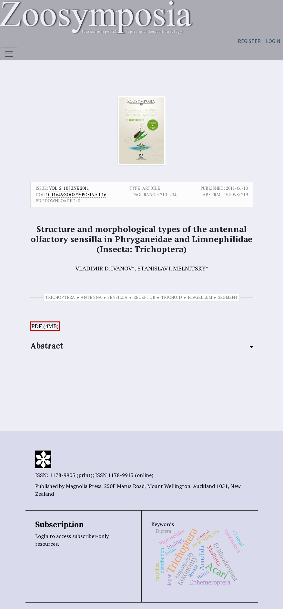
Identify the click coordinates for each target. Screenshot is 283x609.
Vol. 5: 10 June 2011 (69, 188)
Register (249, 41)
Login (273, 41)
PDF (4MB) (45, 326)
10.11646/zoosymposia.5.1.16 (76, 195)
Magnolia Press (83, 486)
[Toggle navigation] (9, 53)
